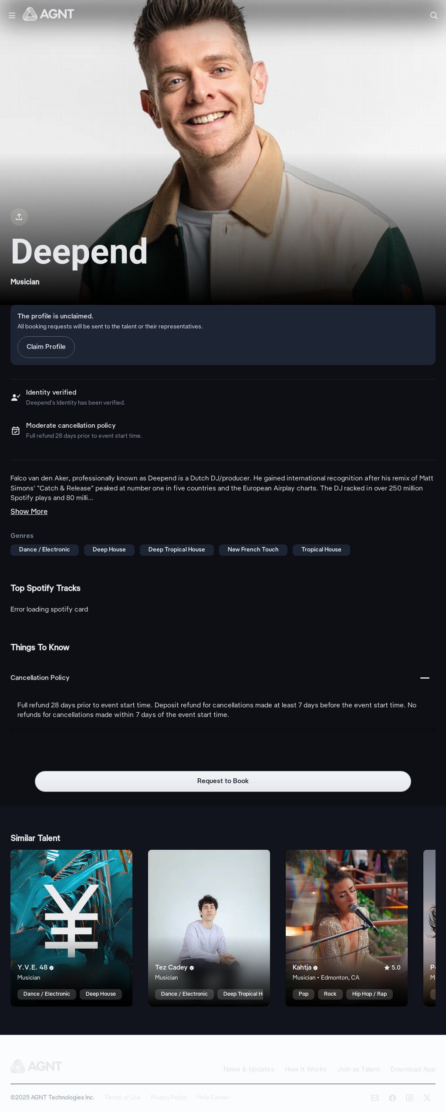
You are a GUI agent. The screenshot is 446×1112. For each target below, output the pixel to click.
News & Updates (248, 1069)
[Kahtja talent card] (347, 928)
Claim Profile (46, 347)
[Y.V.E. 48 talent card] (71, 928)
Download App (413, 1069)
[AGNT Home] (48, 15)
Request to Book (223, 781)
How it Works (306, 1069)
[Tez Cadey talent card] (209, 928)
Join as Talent (358, 1069)
